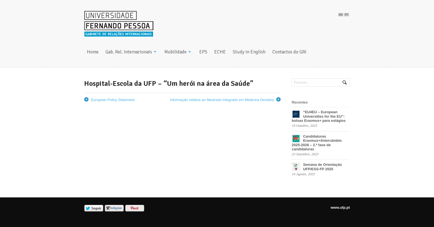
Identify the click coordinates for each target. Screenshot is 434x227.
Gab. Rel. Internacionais (128, 52)
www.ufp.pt (340, 207)
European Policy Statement (109, 100)
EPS (203, 52)
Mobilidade (175, 52)
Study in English (249, 52)
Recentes (300, 102)
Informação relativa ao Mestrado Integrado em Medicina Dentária (225, 100)
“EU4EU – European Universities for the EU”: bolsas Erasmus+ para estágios (319, 116)
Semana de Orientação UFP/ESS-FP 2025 (322, 166)
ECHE (220, 52)
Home (93, 52)
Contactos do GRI (289, 52)
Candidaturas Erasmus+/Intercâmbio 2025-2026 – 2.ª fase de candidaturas (317, 142)
